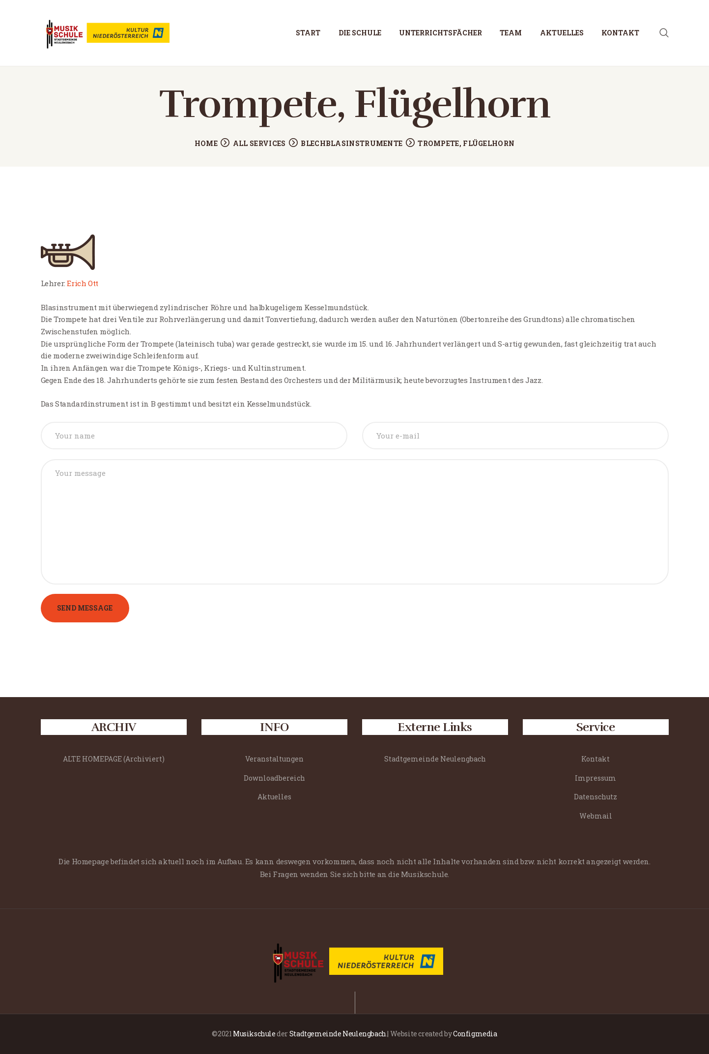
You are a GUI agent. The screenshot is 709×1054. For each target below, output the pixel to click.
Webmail (595, 815)
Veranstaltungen (274, 758)
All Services (259, 143)
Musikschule (254, 1033)
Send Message (85, 608)
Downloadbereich (274, 778)
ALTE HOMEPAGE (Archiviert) (114, 758)
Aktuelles (274, 796)
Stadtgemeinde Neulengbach (435, 758)
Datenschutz (595, 796)
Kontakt (595, 758)
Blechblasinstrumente (351, 143)
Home (206, 143)
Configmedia (475, 1033)
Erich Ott (82, 283)
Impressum (595, 778)
